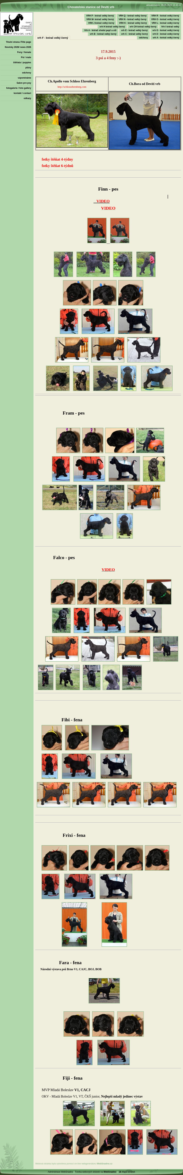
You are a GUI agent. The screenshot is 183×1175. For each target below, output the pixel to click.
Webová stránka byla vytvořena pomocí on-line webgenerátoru (73, 1163)
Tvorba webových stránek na (95, 1172)
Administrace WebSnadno (60, 1172)
